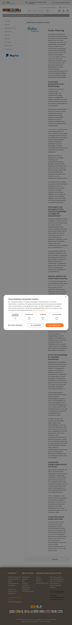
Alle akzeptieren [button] (54, 325)
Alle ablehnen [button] (36, 325)
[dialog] (36, 312)
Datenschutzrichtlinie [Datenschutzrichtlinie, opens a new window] (39, 310)
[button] (15, 325)
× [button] (65, 297)
